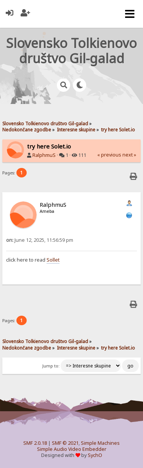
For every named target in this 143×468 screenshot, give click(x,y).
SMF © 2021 (65, 443)
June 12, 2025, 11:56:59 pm (39, 240)
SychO (95, 455)
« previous (109, 155)
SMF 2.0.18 (35, 443)
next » (129, 155)
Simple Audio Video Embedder (71, 449)
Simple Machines (100, 443)
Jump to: (50, 366)
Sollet (53, 259)
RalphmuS (44, 155)
